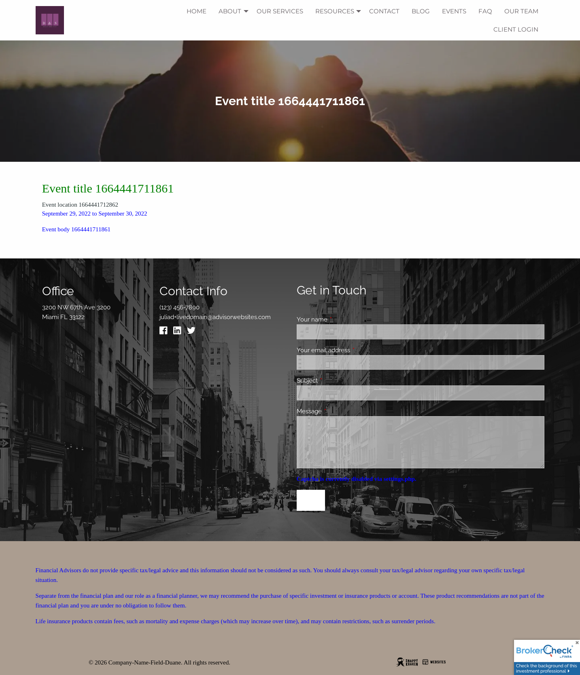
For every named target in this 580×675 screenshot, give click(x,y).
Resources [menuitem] (334, 11)
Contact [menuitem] (384, 11)
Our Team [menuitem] (521, 11)
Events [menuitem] (454, 11)
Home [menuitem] (196, 11)
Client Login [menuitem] (515, 29)
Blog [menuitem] (421, 11)
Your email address (353, 350)
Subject (336, 380)
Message (338, 411)
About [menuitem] (230, 11)
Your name (341, 319)
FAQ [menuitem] (485, 11)
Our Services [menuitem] (280, 11)
